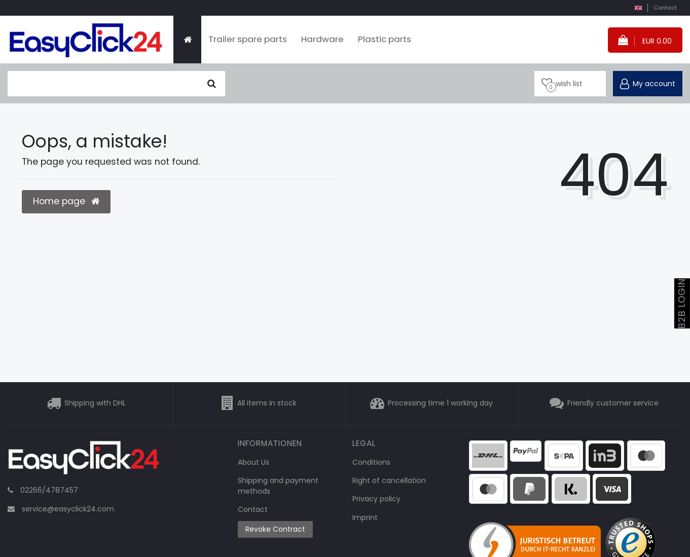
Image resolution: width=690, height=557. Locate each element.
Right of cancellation (389, 480)
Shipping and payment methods (278, 485)
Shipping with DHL (95, 403)
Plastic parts (384, 39)
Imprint (365, 517)
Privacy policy (376, 499)
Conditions (371, 462)
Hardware (322, 39)
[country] (638, 8)
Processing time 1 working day (440, 403)
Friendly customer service (613, 403)
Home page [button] (66, 201)
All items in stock (267, 403)
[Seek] (212, 83)
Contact (665, 8)
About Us (253, 462)
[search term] (103, 83)
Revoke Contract (275, 529)
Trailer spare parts (247, 39)
